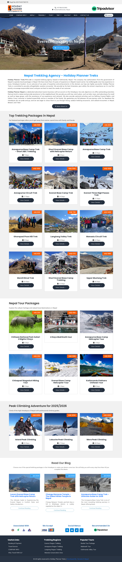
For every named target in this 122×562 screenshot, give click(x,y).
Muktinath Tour (86, 546)
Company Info (21, 15)
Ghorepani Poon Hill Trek (26, 236)
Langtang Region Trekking (53, 549)
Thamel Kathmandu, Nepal (61, 10)
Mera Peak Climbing (96, 439)
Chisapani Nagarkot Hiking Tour (25, 381)
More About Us (61, 106)
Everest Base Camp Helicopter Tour (61, 381)
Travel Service (13, 546)
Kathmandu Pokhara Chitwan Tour (96, 381)
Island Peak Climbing (25, 439)
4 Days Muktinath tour (61, 337)
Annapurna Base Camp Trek (96, 149)
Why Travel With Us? (15, 553)
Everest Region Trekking (53, 543)
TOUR (50, 15)
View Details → (25, 159)
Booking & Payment (14, 543)
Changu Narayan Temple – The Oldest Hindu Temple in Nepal (58, 495)
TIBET (58, 15)
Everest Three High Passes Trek (96, 194)
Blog (75, 15)
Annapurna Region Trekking (54, 546)
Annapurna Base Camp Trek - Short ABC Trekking (25, 150)
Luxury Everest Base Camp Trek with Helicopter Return (23, 494)
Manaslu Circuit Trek (96, 236)
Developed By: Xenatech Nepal (78, 559)
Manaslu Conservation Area (54, 553)
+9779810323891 (61, 7)
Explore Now (61, 48)
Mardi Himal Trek (25, 278)
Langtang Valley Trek (61, 236)
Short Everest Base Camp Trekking (61, 279)
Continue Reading (24, 503)
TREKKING (41, 15)
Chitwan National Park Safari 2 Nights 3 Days (25, 338)
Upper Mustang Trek (96, 278)
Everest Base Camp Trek (61, 193)
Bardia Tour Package (88, 543)
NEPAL (32, 15)
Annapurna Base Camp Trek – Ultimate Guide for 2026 (95, 494)
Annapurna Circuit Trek (25, 193)
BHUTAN (67, 15)
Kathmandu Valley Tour (88, 549)
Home (11, 15)
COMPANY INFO (13, 549)
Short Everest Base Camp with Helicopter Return (61, 150)
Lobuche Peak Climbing (61, 439)
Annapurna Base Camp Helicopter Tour (96, 338)
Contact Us (84, 15)
